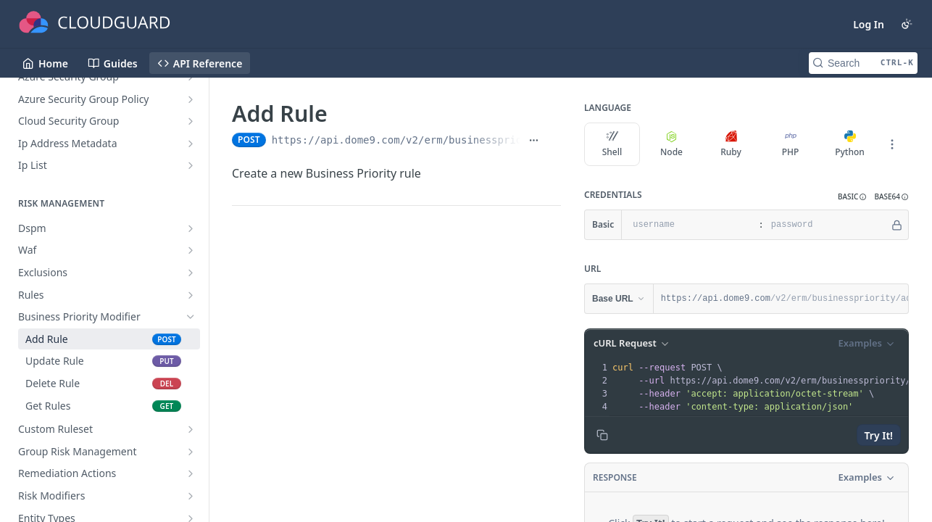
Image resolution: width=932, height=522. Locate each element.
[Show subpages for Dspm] (190, 228)
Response (615, 477)
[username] (688, 224)
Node (671, 144)
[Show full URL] (533, 140)
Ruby (730, 144)
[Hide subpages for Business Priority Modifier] (190, 317)
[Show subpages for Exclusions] (190, 272)
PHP (790, 144)
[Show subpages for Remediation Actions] (190, 473)
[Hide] (896, 225)
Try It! (879, 435)
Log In (868, 24)
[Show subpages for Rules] (190, 295)
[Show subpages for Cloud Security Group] (190, 121)
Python (850, 144)
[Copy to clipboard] (602, 435)
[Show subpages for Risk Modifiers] (190, 496)
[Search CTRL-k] (863, 63)
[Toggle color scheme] (907, 24)
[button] (852, 196)
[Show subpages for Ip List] (190, 165)
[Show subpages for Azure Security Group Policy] (190, 99)
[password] (826, 224)
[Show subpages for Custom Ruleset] (190, 429)
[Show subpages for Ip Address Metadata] (190, 143)
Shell (612, 144)
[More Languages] (892, 144)
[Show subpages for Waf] (190, 250)
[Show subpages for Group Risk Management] (190, 451)
